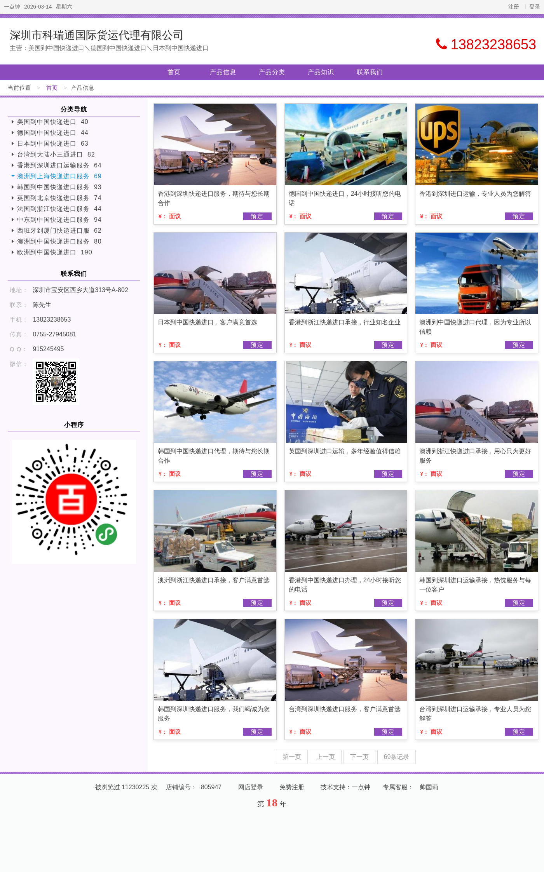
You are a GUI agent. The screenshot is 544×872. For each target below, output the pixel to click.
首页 (174, 72)
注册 (513, 6)
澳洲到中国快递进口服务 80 (59, 241)
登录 (534, 6)
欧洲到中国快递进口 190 (54, 252)
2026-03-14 (38, 6)
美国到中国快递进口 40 (53, 121)
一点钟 (12, 6)
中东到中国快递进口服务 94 (59, 219)
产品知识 (321, 72)
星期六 (64, 6)
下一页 (359, 757)
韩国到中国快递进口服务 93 (59, 187)
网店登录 (250, 787)
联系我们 (370, 72)
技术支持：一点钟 (345, 787)
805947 (211, 787)
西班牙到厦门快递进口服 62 (59, 230)
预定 (257, 216)
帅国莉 (429, 787)
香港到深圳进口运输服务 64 (59, 165)
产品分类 (272, 72)
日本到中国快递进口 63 (53, 143)
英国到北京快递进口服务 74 (59, 198)
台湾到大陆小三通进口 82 (56, 154)
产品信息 (223, 72)
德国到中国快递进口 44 (53, 132)
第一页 (291, 757)
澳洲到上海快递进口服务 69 (59, 176)
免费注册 (291, 787)
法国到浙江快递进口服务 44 (59, 208)
